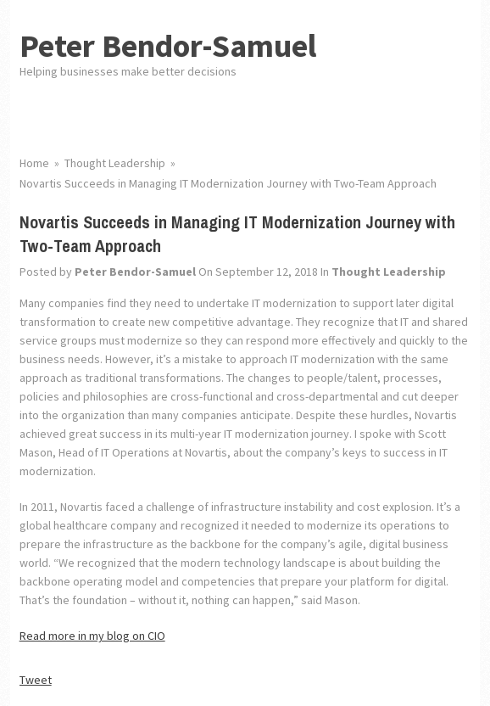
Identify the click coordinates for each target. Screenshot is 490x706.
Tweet (35, 679)
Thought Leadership (388, 271)
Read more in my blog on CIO (92, 635)
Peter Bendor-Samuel (168, 45)
